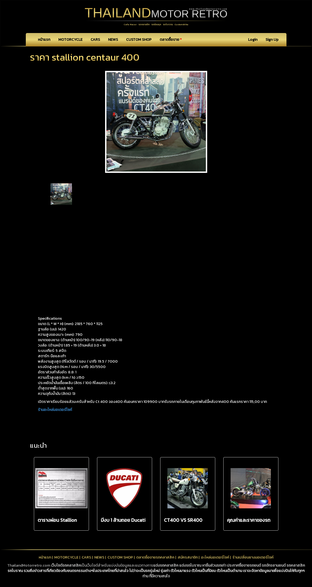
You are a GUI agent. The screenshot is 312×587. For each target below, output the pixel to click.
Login (252, 39)
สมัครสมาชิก (188, 557)
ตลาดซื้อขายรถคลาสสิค (155, 557)
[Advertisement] (156, 248)
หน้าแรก (44, 39)
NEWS (113, 39)
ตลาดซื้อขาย (171, 39)
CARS (95, 39)
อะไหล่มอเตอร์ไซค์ (215, 557)
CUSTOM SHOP (139, 39)
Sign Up (272, 39)
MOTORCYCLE (70, 39)
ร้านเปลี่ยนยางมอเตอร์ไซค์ (253, 557)
